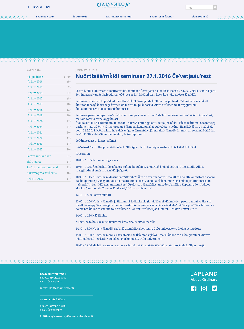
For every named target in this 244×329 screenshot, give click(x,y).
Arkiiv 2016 (35, 83)
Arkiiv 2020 (35, 122)
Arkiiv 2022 (35, 139)
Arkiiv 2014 (35, 94)
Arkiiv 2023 (35, 145)
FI (28, 7)
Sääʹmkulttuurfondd (118, 17)
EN (48, 7)
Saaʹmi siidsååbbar (162, 17)
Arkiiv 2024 (35, 128)
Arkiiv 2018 (35, 111)
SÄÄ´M (37, 7)
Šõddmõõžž (80, 17)
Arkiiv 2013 (35, 100)
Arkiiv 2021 (35, 134)
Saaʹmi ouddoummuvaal (42, 169)
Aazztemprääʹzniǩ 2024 (42, 174)
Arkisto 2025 (35, 180)
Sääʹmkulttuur (45, 17)
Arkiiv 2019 (35, 117)
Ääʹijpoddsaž (200, 17)
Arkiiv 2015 (35, 88)
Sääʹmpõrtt (34, 163)
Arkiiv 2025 (35, 151)
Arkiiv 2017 (35, 105)
